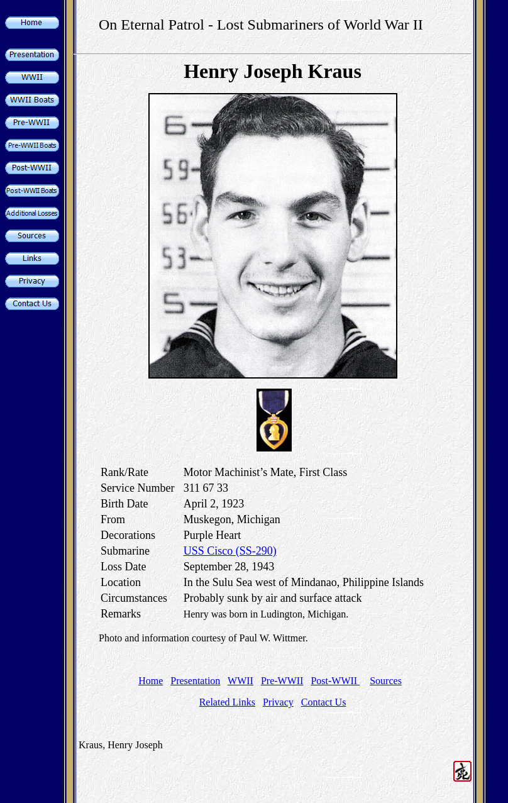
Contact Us (323, 702)
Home (150, 680)
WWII (240, 680)
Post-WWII (335, 680)
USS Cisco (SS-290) (230, 551)
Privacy (278, 702)
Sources (386, 680)
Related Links (227, 702)
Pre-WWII (282, 680)
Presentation (195, 680)
